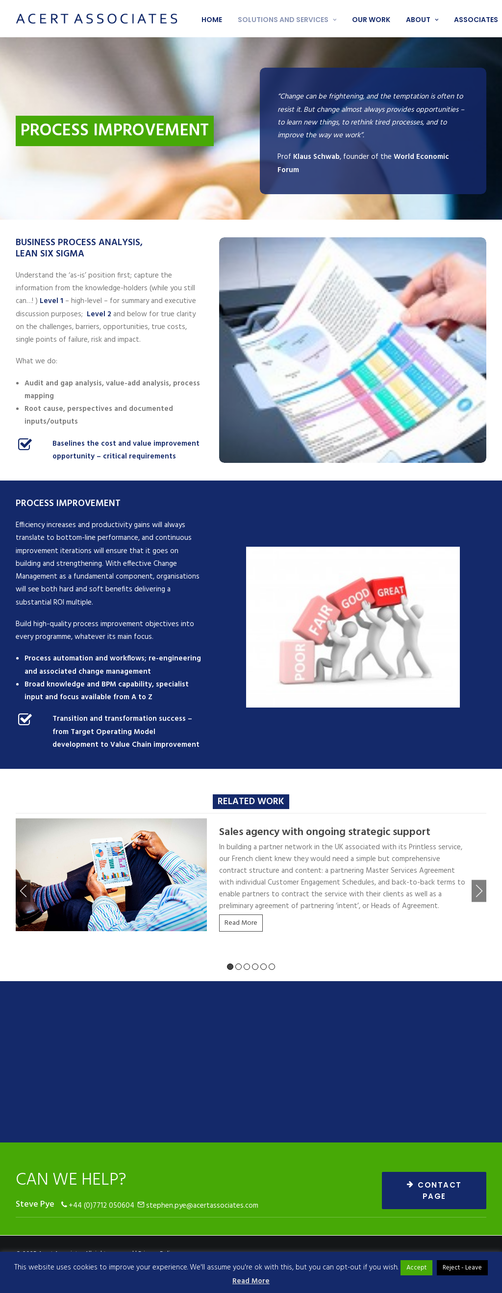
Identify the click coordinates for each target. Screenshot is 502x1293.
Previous (23, 891)
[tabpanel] (251, 878)
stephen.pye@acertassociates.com (202, 1206)
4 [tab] (255, 966)
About (422, 20)
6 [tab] (272, 966)
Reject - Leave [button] (462, 1268)
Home (211, 20)
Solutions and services (287, 20)
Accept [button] (416, 1268)
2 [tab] (238, 966)
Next (479, 891)
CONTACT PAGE (436, 1190)
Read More (241, 923)
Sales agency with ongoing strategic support (324, 832)
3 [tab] (247, 966)
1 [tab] (230, 966)
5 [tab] (263, 966)
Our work (371, 20)
